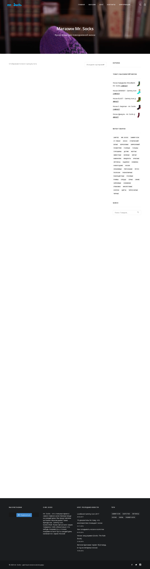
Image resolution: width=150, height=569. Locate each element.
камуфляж (117, 158)
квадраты (127, 158)
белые (116, 144)
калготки (126, 514)
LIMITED (116, 137)
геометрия (117, 148)
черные (116, 193)
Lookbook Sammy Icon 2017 (88, 514)
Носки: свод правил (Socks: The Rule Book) (91, 537)
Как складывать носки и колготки (90, 529)
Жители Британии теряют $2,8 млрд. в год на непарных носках (91, 546)
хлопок (116, 190)
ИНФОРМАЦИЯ (124, 5)
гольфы (135, 148)
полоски (117, 172)
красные (136, 158)
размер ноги (130, 517)
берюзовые (124, 144)
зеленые (126, 155)
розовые (130, 176)
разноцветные (119, 176)
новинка (135, 162)
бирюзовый (135, 144)
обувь (121, 517)
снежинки (127, 183)
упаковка (117, 186)
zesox (125, 141)
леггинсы (117, 162)
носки (127, 165)
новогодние (118, 165)
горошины (117, 151)
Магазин (92, 5)
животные (117, 155)
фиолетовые (127, 186)
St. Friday (117, 141)
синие (137, 179)
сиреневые (117, 183)
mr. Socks (124, 137)
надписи (126, 162)
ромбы (116, 179)
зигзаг (134, 155)
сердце (123, 179)
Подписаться (24, 515)
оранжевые (118, 169)
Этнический (134, 141)
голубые (127, 148)
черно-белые (133, 190)
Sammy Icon (135, 137)
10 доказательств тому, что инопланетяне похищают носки (89, 521)
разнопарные (127, 172)
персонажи (128, 169)
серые (131, 179)
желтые (134, 151)
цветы (124, 190)
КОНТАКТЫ (111, 5)
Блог (101, 5)
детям (126, 151)
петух (137, 169)
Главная (81, 5)
